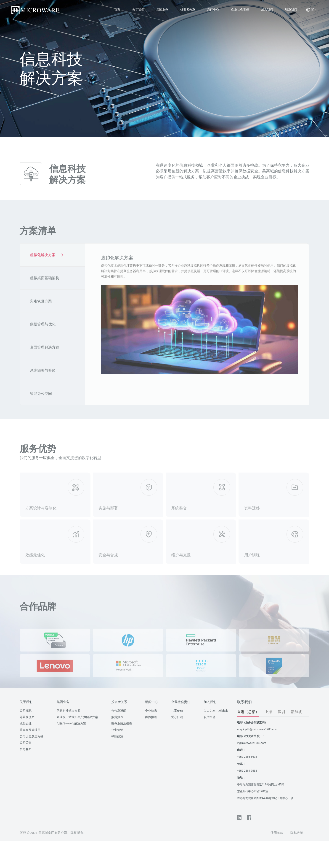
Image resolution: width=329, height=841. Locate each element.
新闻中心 (213, 9)
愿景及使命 (27, 717)
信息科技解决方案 (68, 710)
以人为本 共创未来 (216, 710)
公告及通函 (118, 710)
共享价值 (177, 710)
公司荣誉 (26, 742)
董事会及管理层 (30, 729)
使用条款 (277, 832)
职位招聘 (209, 717)
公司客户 (26, 749)
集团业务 (162, 9)
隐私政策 (296, 832)
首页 (117, 9)
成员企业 (26, 723)
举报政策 (117, 736)
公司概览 (26, 710)
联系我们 (291, 9)
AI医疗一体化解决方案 (71, 723)
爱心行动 (177, 717)
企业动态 (151, 710)
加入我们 (267, 9)
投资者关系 (187, 9)
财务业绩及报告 (121, 723)
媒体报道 (151, 717)
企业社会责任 (240, 9)
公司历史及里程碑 (31, 736)
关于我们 (138, 9)
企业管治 (117, 729)
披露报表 (117, 717)
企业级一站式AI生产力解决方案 (77, 717)
